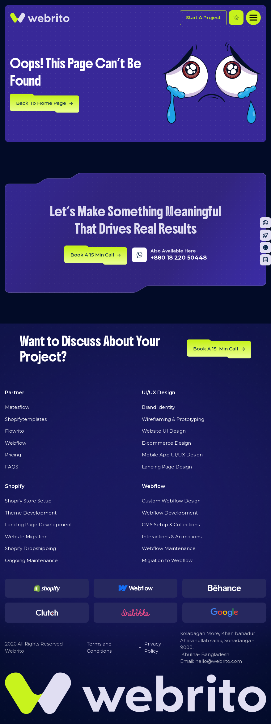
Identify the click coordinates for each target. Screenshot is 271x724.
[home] (40, 18)
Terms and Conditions (99, 647)
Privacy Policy (152, 647)
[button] (253, 17)
